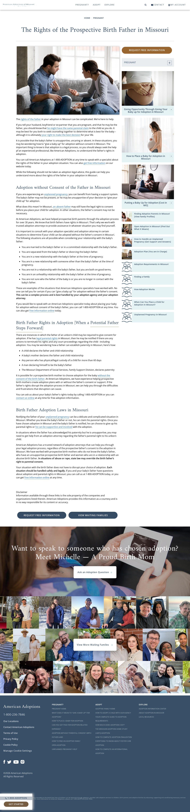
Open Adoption (58, 745)
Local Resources (146, 717)
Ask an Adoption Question (95, 572)
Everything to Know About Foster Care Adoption (113, 743)
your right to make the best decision (61, 134)
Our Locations (11, 721)
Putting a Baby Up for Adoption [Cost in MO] (149, 204)
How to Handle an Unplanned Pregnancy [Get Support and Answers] (152, 240)
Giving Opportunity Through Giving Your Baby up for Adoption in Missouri (148, 110)
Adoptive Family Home (105, 709)
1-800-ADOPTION (16, 798)
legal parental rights (47, 338)
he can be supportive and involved (53, 426)
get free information (94, 163)
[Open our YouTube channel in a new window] (16, 761)
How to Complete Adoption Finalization (113, 737)
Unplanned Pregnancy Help (64, 749)
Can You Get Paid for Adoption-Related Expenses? (70, 727)
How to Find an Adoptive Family (66, 741)
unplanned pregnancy (56, 194)
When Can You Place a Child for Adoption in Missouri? (149, 303)
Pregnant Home (59, 709)
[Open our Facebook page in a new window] (4, 761)
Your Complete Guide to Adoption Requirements (110, 719)
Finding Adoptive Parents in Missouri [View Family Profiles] (152, 215)
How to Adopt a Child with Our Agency (113, 713)
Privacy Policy (10, 738)
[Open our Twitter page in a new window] (9, 761)
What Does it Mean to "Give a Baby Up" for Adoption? (71, 715)
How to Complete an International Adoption (111, 751)
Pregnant (98, 18)
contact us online (25, 397)
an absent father (62, 206)
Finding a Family (142, 276)
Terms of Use (10, 733)
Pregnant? (82, 4)
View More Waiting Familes (95, 644)
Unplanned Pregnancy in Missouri (150, 314)
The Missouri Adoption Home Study (111, 729)
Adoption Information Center (152, 709)
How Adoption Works (144, 289)
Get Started (16, 804)
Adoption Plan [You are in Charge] (150, 251)
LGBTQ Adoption (102, 733)
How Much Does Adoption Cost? (110, 725)
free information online (41, 310)
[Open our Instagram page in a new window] (23, 761)
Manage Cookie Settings (17, 750)
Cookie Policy (10, 744)
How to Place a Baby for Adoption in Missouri (149, 157)
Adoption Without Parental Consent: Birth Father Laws (71, 735)
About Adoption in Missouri (151, 713)
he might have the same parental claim (68, 128)
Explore (110, 4)
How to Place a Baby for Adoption (67, 721)
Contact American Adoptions (18, 727)
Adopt (97, 4)
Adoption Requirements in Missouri (151, 264)
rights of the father (31, 119)
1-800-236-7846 (14, 714)
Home (87, 18)
